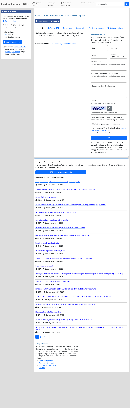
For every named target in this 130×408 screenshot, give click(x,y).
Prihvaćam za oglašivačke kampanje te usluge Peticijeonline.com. (16, 111)
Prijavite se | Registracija (66, 4)
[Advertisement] (81, 25)
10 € (14, 86)
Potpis (109, 166)
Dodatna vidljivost (115, 56)
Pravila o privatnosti (96, 56)
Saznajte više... (9, 82)
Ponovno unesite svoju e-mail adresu (105, 102)
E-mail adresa (96, 90)
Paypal (10, 95)
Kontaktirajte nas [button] (88, 3)
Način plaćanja (8, 93)
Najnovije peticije (51, 4)
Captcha (94, 129)
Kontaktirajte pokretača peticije (64, 72)
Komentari (68, 56)
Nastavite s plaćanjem (12, 103)
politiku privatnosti (12, 112)
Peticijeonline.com (10, 4)
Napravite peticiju (37, 4)
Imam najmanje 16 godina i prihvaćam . (108, 157)
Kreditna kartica (14, 98)
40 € (7, 88)
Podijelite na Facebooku (47, 49)
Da (98, 161)
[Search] (111, 4)
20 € (22, 86)
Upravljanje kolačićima (47, 394)
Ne (109, 161)
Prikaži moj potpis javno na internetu (107, 152)
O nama (42, 396)
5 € (6, 86)
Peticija (40, 56)
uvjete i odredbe (20, 108)
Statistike (80, 56)
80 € (14, 88)
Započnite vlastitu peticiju (61, 200)
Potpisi (53, 56)
